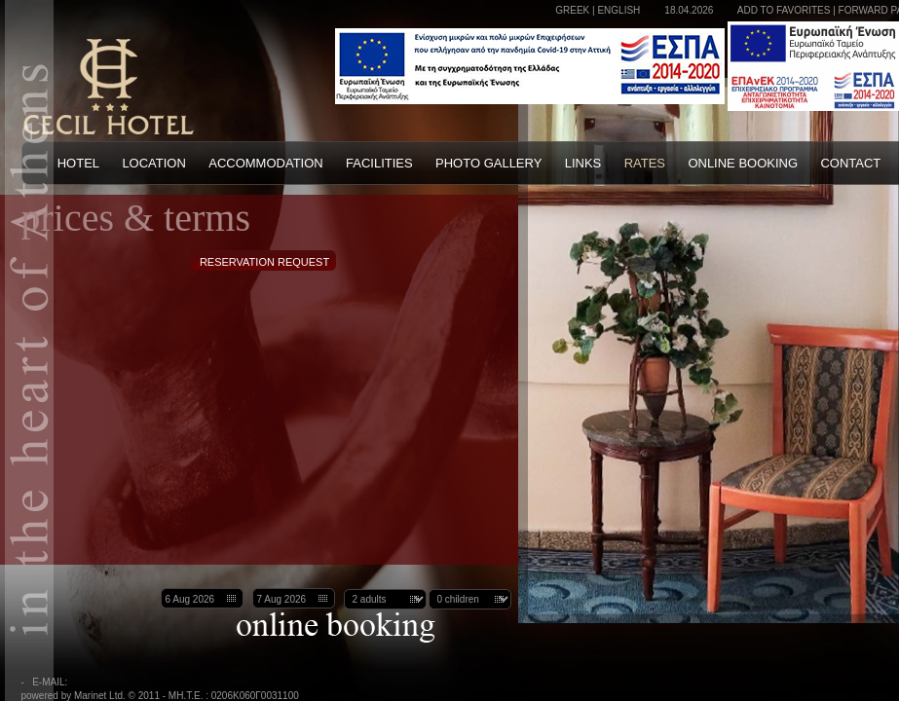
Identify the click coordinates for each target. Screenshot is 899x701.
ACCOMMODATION (265, 163)
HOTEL (78, 163)
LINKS (583, 163)
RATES (644, 163)
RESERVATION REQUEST (264, 262)
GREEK (572, 10)
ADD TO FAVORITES (784, 10)
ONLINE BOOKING (743, 163)
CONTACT (850, 163)
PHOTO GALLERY (488, 163)
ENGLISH (618, 10)
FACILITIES (379, 163)
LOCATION (154, 163)
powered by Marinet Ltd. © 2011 (90, 695)
